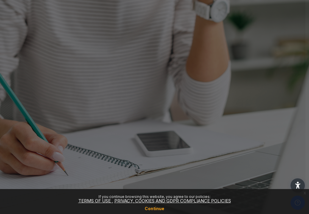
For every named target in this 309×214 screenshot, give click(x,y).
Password (203, 117)
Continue (154, 208)
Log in (246, 163)
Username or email (212, 87)
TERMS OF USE (95, 201)
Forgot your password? (278, 147)
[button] (298, 185)
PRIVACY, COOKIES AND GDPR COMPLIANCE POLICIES (172, 201)
